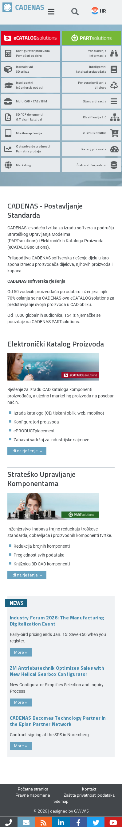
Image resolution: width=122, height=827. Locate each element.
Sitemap (61, 801)
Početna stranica (33, 789)
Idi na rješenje (27, 451)
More (20, 652)
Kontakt (89, 789)
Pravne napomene (33, 795)
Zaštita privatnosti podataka (89, 795)
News (16, 602)
